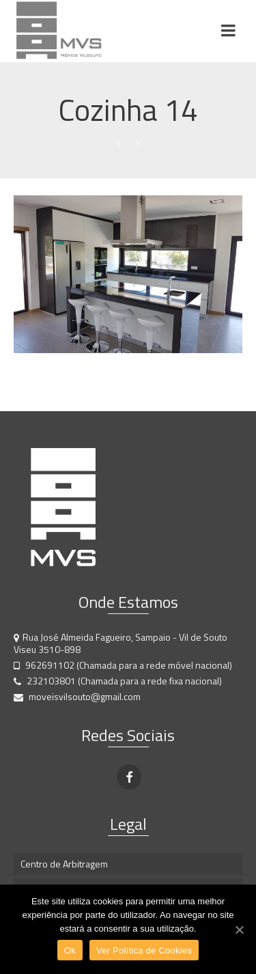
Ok (70, 950)
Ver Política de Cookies (144, 950)
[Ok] (239, 929)
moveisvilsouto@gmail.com (77, 696)
